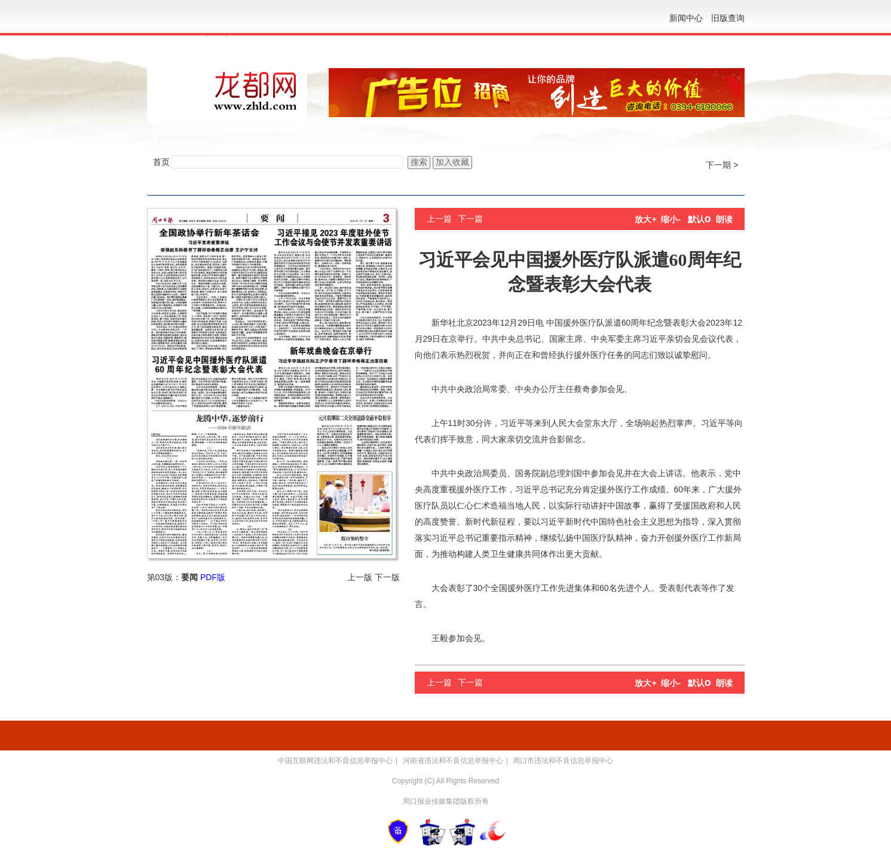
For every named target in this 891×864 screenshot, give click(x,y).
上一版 (359, 577)
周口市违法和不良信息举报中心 (563, 760)
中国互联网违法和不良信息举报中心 (335, 760)
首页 (161, 162)
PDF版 (212, 577)
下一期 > (722, 165)
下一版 (387, 577)
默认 (699, 219)
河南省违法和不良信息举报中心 (453, 760)
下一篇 (470, 218)
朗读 (724, 219)
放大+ (645, 219)
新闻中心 (686, 18)
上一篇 (439, 218)
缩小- (671, 219)
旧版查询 (728, 18)
